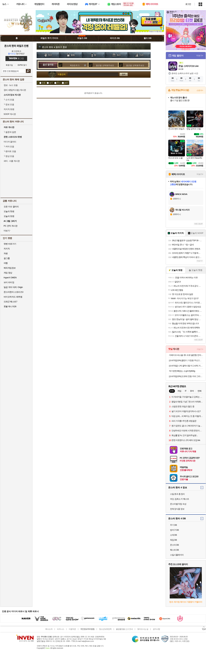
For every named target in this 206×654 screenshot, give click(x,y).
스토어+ (200, 90)
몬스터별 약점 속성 (178, 504)
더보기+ (199, 56)
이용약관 (72, 629)
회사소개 (48, 629)
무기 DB (173, 525)
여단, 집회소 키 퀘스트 (179, 499)
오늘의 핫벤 (9, 211)
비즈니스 (60, 629)
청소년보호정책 (105, 629)
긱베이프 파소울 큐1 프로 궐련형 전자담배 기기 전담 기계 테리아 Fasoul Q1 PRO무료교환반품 (186, 355)
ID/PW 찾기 (22, 65)
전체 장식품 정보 (177, 509)
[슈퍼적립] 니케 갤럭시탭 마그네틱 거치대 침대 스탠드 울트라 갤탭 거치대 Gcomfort (186, 365)
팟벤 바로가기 (10, 244)
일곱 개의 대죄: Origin (13, 287)
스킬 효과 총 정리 (177, 494)
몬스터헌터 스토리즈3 (13, 292)
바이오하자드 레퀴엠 (13, 297)
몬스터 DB (174, 545)
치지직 (7, 249)
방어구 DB (174, 530)
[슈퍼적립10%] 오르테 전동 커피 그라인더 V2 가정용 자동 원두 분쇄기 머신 (186, 376)
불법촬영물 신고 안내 (124, 629)
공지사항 (156, 629)
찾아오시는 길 (142, 629)
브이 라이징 (9, 282)
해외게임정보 (10, 268)
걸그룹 (7, 258)
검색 (28, 71)
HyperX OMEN (10, 278)
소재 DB (173, 535)
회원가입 (9, 65)
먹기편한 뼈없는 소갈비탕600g (182, 371)
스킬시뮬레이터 (177, 555)
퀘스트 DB (174, 550)
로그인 (188, 4)
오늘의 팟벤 (9, 216)
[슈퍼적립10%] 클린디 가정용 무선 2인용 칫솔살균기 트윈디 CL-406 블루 (186, 360)
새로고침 (197, 224)
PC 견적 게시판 (11, 226)
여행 (6, 263)
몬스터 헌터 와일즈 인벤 (16, 45)
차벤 (6, 253)
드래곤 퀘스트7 (10, 302)
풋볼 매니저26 (10, 306)
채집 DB (173, 540)
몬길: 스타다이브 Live (188, 66)
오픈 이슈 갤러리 (11, 207)
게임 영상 (8, 273)
